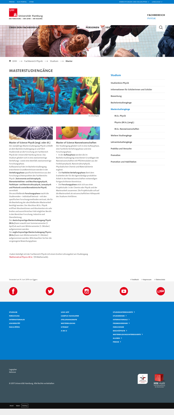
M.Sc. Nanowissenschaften (126, 135)
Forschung (71, 27)
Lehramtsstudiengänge (121, 148)
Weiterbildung (68, 329)
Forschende (118, 333)
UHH (14, 67)
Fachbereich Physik (33, 67)
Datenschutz (160, 286)
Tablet (18, 412)
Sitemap (64, 333)
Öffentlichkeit (132, 27)
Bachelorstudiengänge (121, 109)
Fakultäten (14, 333)
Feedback (135, 286)
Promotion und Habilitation (123, 168)
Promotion (115, 161)
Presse (12, 1)
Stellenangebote (69, 325)
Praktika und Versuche (121, 155)
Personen (92, 27)
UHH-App (65, 318)
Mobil (12, 412)
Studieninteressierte (123, 318)
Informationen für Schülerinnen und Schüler (131, 95)
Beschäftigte (119, 337)
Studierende (119, 322)
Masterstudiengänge (120, 115)
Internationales (17, 325)
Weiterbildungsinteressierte (127, 340)
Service (110, 27)
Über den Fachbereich (24, 27)
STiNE (31, 1)
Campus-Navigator (70, 322)
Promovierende (120, 329)
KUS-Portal (22, 1)
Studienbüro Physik (120, 89)
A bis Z (64, 337)
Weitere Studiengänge (121, 141)
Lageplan (13, 375)
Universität (14, 329)
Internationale (120, 325)
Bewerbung (116, 102)
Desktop (25, 412)
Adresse (12, 378)
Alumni (116, 344)
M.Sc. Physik (120, 122)
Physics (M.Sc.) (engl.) (124, 128)
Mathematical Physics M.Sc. (21, 263)
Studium (52, 27)
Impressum (147, 286)
